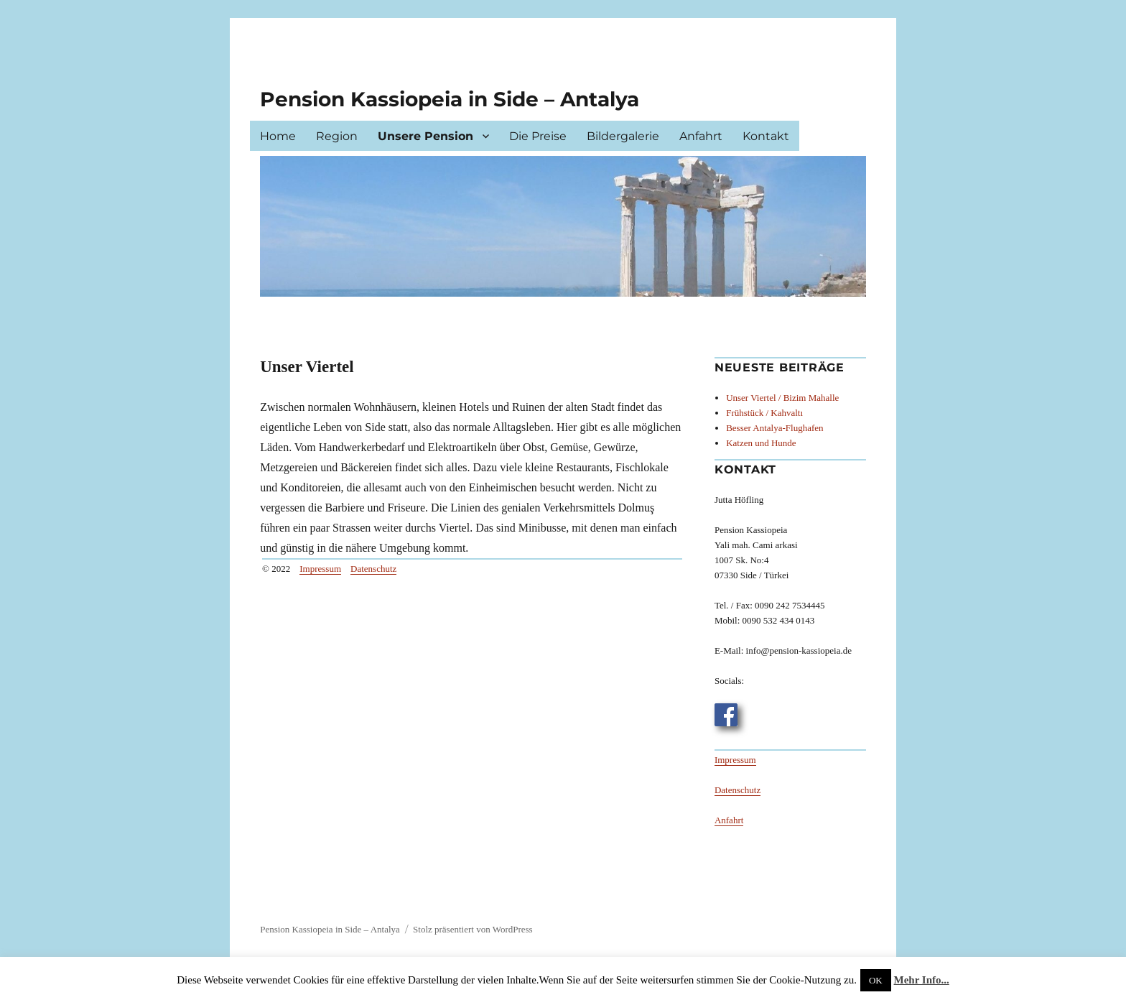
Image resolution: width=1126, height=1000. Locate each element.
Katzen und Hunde (761, 443)
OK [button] (876, 980)
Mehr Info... (921, 980)
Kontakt (766, 136)
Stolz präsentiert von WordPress (473, 929)
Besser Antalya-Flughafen (774, 427)
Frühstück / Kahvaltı (764, 412)
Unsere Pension (425, 136)
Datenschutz (373, 568)
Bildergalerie (623, 136)
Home (278, 136)
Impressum (320, 568)
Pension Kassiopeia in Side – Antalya (449, 99)
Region (337, 136)
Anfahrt (700, 136)
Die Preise (538, 136)
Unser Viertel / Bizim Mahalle (782, 397)
